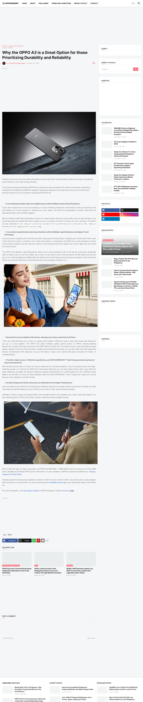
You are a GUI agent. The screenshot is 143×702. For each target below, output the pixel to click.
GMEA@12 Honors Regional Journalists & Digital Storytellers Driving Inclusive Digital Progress (126, 131)
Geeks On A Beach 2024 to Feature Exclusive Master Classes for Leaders (124, 177)
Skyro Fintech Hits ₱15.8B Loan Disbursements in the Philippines (126, 261)
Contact (94, 3)
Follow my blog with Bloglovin (13, 46)
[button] (133, 3)
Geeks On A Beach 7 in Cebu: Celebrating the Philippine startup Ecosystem (125, 154)
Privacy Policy (80, 3)
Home (24, 3)
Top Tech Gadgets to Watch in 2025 (125, 143)
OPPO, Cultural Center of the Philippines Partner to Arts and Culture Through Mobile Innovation (47, 571)
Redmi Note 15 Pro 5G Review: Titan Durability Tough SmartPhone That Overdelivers (28, 689)
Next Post (91, 638)
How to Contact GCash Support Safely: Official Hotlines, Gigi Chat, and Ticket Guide (126, 272)
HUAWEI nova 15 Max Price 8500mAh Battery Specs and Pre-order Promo (123, 688)
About (33, 3)
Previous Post (8, 638)
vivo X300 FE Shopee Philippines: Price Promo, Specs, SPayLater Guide (77, 698)
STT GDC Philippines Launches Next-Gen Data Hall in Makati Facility (126, 188)
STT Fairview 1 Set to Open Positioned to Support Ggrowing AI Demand (124, 165)
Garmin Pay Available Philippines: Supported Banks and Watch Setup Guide (77, 688)
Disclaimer (43, 3)
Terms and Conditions (61, 3)
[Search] (117, 69)
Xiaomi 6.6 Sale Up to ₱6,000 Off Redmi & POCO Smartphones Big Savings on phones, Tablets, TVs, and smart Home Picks (126, 285)
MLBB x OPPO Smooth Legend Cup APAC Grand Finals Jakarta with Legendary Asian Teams (79, 571)
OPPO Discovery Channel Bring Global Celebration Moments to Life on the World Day (16, 571)
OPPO (10, 48)
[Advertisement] (69, 25)
